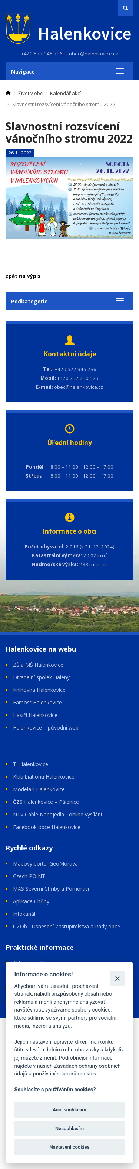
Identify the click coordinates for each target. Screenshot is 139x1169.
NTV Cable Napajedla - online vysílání (57, 814)
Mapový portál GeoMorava (45, 863)
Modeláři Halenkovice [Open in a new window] (39, 789)
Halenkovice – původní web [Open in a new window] (46, 727)
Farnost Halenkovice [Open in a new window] (37, 702)
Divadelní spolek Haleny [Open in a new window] (41, 677)
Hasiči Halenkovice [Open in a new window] (35, 714)
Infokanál (24, 913)
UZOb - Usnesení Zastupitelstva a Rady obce (66, 926)
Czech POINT (29, 876)
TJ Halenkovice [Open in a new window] (30, 764)
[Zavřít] (117, 978)
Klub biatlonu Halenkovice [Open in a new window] (44, 776)
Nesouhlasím (69, 1128)
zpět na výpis (23, 275)
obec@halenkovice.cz (93, 53)
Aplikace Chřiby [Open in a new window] (31, 901)
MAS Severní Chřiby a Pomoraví (51, 888)
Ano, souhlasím (69, 1109)
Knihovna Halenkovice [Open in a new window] (39, 689)
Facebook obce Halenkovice (46, 826)
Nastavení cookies (70, 1147)
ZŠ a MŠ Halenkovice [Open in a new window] (38, 664)
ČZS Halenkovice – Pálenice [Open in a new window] (46, 801)
